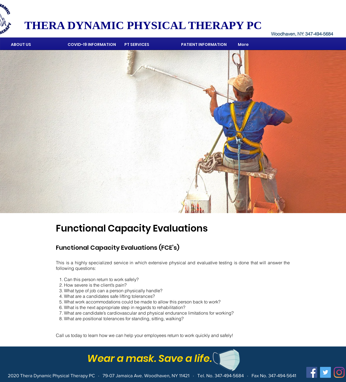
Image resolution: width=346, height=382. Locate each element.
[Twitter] (325, 372)
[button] (148, 44)
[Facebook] (311, 372)
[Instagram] (339, 372)
